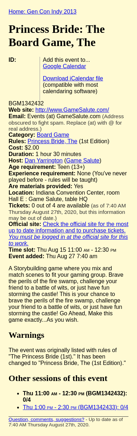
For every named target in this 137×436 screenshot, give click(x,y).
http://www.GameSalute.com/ (72, 110)
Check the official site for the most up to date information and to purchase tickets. (68, 233)
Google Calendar (64, 66)
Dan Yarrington (43, 160)
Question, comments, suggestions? (46, 419)
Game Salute (82, 160)
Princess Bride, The (52, 141)
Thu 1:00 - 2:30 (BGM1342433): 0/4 (75, 407)
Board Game (53, 135)
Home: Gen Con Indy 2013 (42, 12)
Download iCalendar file (73, 78)
